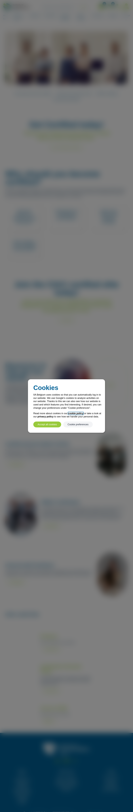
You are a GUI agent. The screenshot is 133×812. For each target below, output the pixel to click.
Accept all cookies (47, 424)
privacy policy (45, 416)
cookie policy (75, 413)
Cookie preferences (78, 424)
